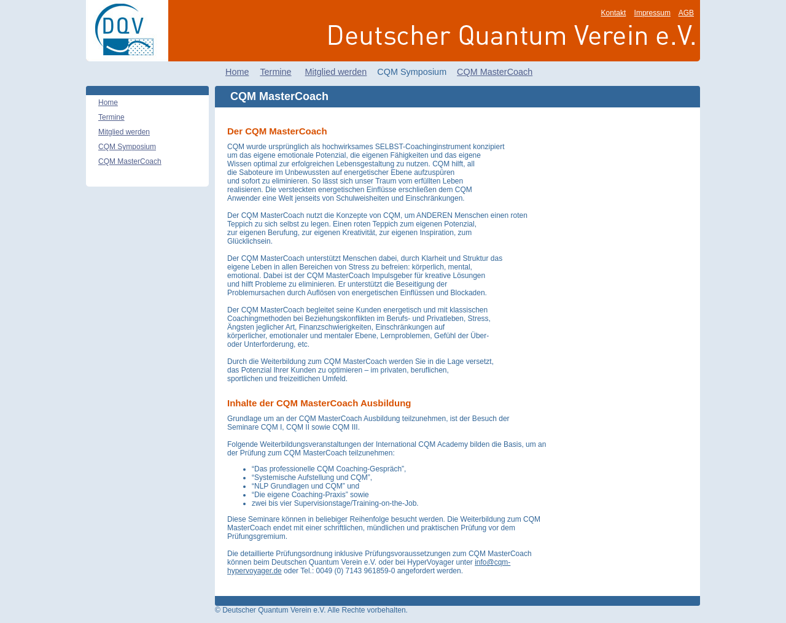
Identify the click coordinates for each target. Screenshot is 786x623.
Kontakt (613, 13)
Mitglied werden (336, 72)
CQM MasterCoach (494, 72)
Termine (275, 72)
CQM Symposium (127, 146)
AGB (686, 13)
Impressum (652, 13)
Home (237, 72)
